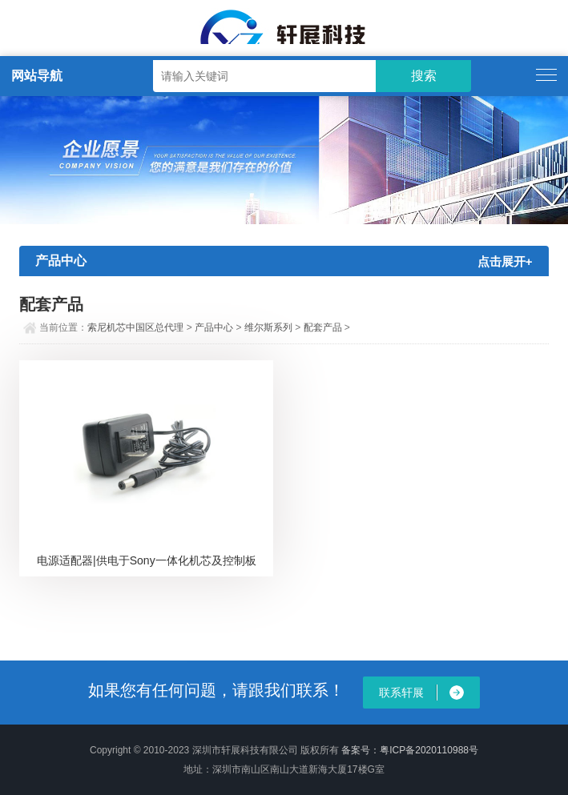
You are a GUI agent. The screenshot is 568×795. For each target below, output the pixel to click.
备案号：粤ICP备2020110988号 (409, 750)
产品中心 (214, 327)
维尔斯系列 (268, 327)
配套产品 (323, 327)
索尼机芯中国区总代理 (135, 327)
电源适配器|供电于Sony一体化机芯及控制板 (146, 560)
